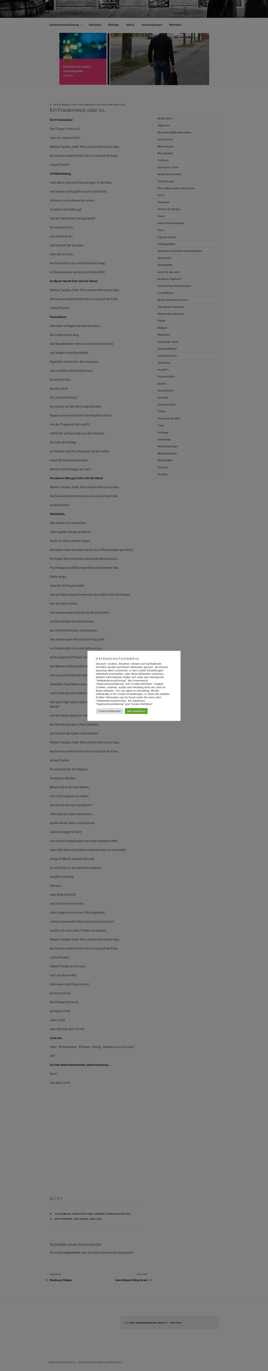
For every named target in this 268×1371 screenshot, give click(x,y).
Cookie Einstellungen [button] (109, 711)
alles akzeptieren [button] (136, 711)
